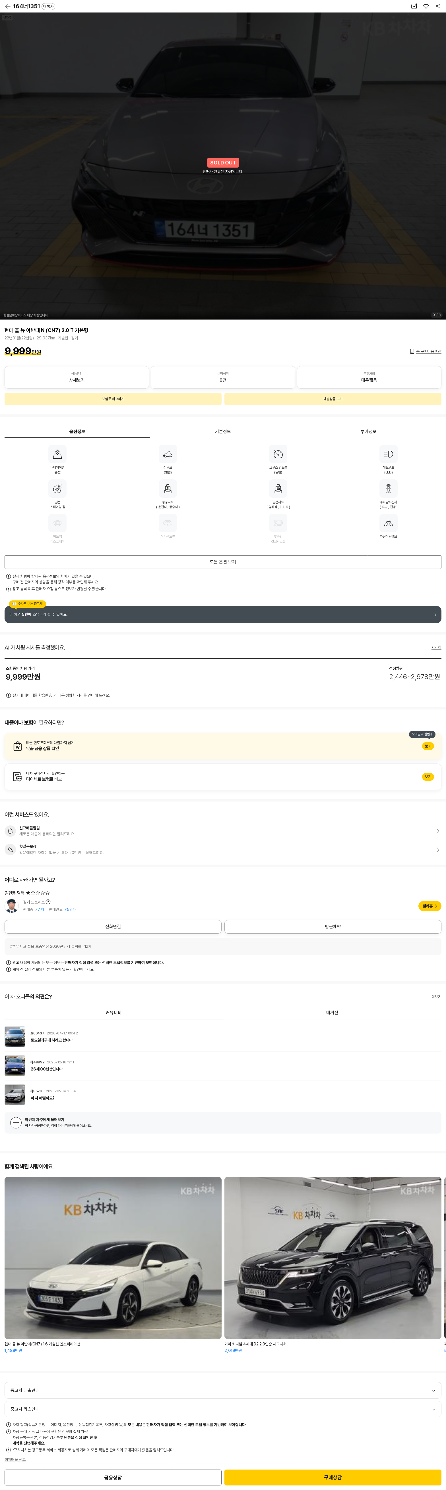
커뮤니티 (114, 1012)
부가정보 (369, 431)
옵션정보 (77, 431)
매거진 (332, 1012)
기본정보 (223, 431)
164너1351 (34, 6)
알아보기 (223, 746)
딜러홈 (428, 906)
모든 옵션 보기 (223, 562)
